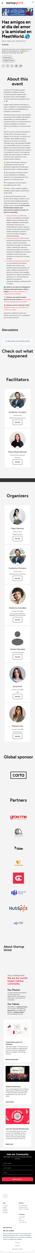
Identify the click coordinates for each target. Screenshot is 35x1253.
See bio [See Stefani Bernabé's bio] (17, 657)
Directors (5, 1212)
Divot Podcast (22, 1222)
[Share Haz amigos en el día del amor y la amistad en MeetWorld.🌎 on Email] (16, 65)
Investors (5, 1205)
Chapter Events (23, 1207)
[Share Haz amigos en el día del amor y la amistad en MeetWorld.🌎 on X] (7, 65)
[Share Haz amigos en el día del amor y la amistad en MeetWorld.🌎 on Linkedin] (12, 65)
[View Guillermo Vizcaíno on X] (17, 408)
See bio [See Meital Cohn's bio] (17, 736)
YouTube (21, 1220)
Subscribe (17, 1179)
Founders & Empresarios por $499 (18, 261)
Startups (5, 1209)
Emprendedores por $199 (15, 238)
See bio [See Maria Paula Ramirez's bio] (17, 462)
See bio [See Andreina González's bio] (17, 620)
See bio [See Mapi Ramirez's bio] (17, 539)
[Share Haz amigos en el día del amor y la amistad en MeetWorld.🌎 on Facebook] (3, 65)
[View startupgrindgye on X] (17, 448)
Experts (5, 1207)
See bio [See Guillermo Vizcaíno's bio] (17, 422)
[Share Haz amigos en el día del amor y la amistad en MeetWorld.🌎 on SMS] (20, 65)
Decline (17, 1246)
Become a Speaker (24, 1209)
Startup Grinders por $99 (15, 216)
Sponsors (5, 1210)
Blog (20, 1218)
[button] (33, 2)
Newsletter (22, 1217)
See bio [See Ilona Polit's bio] (17, 696)
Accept (17, 1242)
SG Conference (23, 1205)
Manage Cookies (17, 1249)
